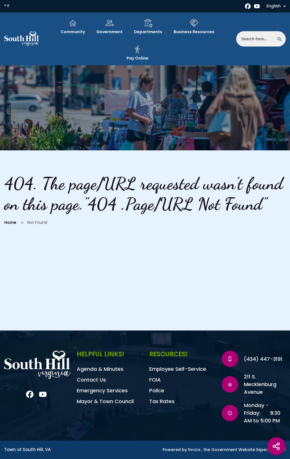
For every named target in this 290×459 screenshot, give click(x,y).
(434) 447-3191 (263, 359)
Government (109, 26)
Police (156, 390)
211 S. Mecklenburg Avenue (260, 384)
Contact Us (91, 379)
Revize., (195, 449)
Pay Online (137, 53)
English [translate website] (276, 6)
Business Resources (194, 26)
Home (10, 222)
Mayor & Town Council (105, 401)
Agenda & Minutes (100, 368)
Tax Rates (161, 401)
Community (73, 26)
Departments (148, 26)
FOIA (155, 379)
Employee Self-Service (177, 368)
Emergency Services (102, 390)
